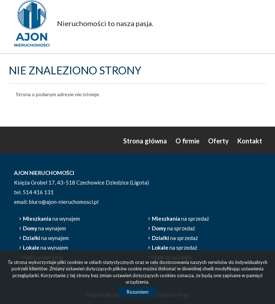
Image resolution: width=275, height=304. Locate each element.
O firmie (187, 141)
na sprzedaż (180, 218)
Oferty (218, 141)
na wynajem (51, 218)
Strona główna (145, 141)
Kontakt (249, 141)
